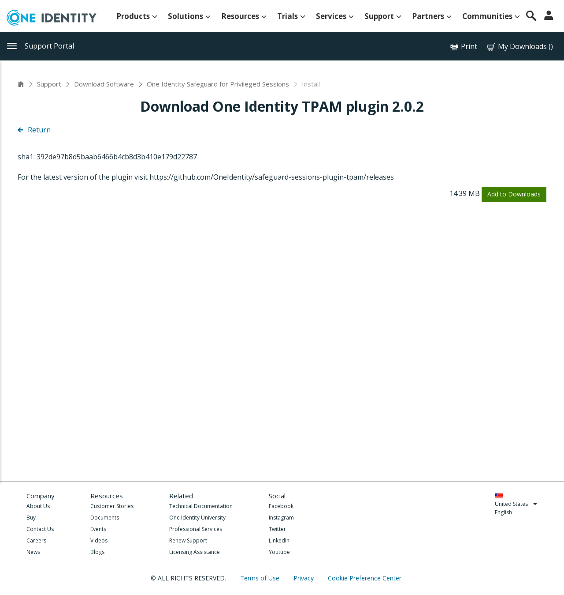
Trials (291, 16)
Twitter (277, 529)
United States (516, 504)
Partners (432, 16)
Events (98, 529)
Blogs (97, 552)
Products (136, 16)
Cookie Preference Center (364, 578)
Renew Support (188, 540)
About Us (38, 506)
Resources (244, 16)
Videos (99, 540)
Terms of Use (260, 578)
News (33, 552)
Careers (36, 540)
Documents (104, 517)
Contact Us (40, 529)
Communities (491, 16)
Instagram (281, 517)
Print (469, 46)
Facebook (281, 506)
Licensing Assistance (194, 552)
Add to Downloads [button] (514, 194)
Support (382, 16)
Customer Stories (112, 506)
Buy (31, 517)
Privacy (304, 578)
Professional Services (195, 529)
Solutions (189, 16)
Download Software (104, 83)
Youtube (279, 552)
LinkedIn (279, 540)
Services (335, 16)
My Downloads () (519, 46)
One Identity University (197, 517)
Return (34, 130)
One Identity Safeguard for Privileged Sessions (218, 83)
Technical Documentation (201, 506)
